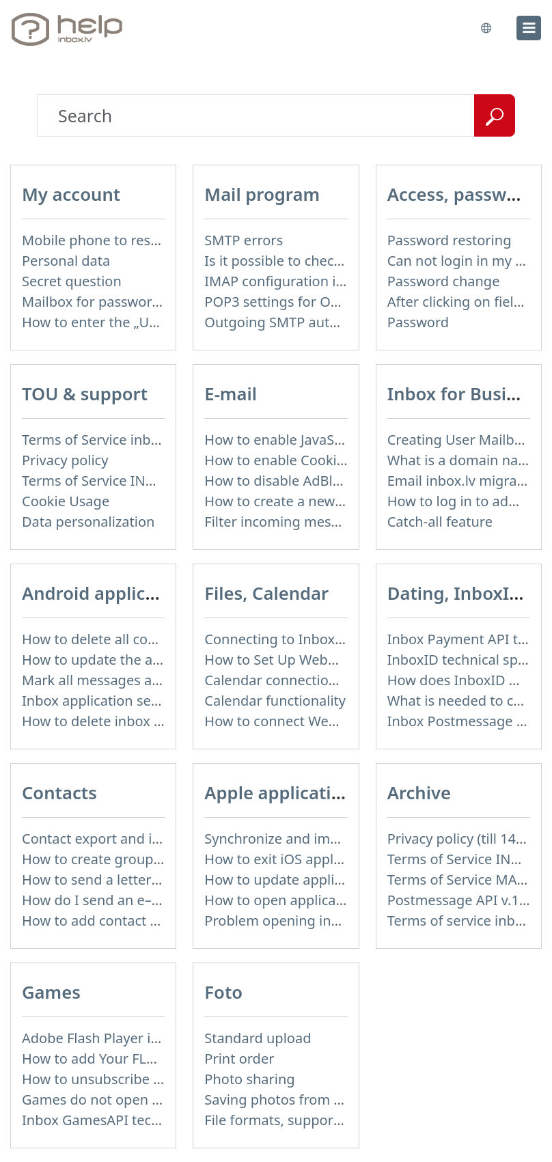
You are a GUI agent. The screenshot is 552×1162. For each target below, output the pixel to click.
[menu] (528, 28)
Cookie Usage (65, 501)
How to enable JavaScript (283, 439)
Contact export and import (107, 838)
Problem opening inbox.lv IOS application (336, 920)
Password (418, 322)
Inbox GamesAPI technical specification (147, 1120)
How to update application (289, 879)
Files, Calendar (266, 593)
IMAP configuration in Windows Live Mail (334, 281)
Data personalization (88, 521)
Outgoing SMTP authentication (303, 322)
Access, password (461, 194)
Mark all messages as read (106, 680)
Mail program (262, 194)
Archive (419, 793)
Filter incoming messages (286, 521)
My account (71, 194)
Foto (223, 992)
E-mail (230, 394)
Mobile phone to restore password (132, 240)
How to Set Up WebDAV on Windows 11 (329, 659)
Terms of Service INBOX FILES (116, 480)
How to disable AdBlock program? (312, 480)
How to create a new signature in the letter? (344, 501)
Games (51, 992)
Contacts (59, 793)
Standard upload (257, 1038)
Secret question (72, 281)
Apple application (278, 793)
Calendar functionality (275, 700)
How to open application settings (309, 900)
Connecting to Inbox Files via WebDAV (325, 639)
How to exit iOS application (290, 859)
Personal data (66, 260)
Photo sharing (249, 1079)
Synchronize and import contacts (309, 838)
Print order (239, 1058)
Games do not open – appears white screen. (162, 1099)
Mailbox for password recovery (120, 301)
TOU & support (85, 394)
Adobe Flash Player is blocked (116, 1038)
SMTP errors (243, 240)
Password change (443, 281)
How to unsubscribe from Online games (149, 1079)
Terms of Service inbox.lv (101, 439)
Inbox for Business (466, 394)
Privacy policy (65, 460)
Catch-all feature (440, 521)
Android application (105, 593)
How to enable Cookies (277, 460)
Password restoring (449, 240)
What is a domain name (463, 460)
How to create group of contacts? (128, 859)
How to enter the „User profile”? (123, 322)
